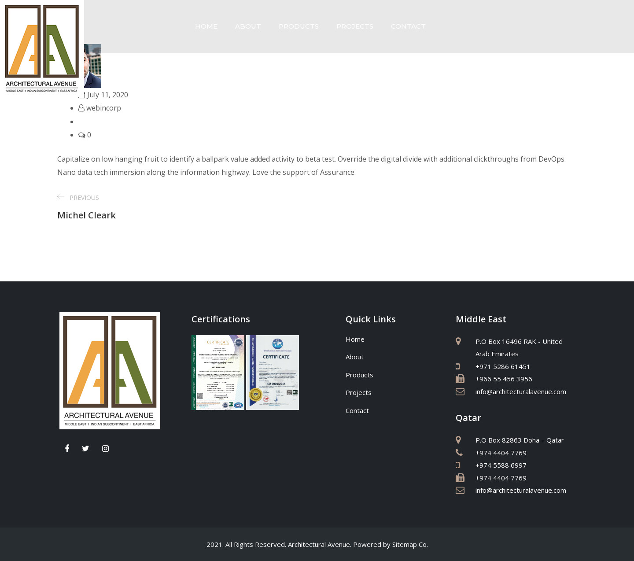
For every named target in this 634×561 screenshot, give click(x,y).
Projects (354, 26)
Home (206, 26)
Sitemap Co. (410, 544)
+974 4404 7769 (501, 452)
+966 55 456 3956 (504, 378)
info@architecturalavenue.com (521, 391)
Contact (408, 26)
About (248, 26)
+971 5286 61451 (503, 366)
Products (299, 26)
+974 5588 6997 (501, 465)
